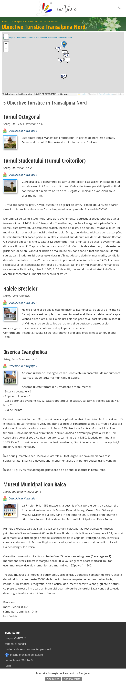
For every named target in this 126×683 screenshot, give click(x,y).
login (8, 665)
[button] (67, 61)
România (6, 21)
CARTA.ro (12, 633)
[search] (120, 9)
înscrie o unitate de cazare (24, 654)
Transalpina (17, 21)
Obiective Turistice (50, 21)
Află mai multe (72, 679)
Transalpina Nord (31, 21)
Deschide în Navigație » (20, 131)
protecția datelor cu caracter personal (28, 649)
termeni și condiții (15, 643)
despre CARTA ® (15, 638)
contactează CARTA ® (19, 660)
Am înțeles (53, 679)
